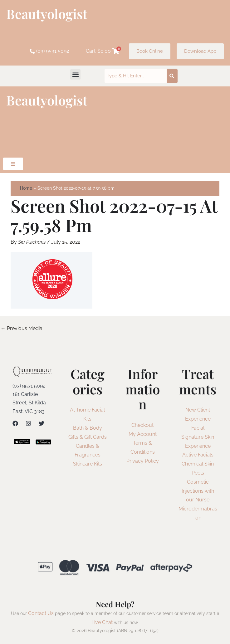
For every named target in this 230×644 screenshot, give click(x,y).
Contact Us (41, 613)
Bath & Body (87, 428)
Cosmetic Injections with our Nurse (198, 491)
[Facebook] (15, 423)
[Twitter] (41, 423)
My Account (143, 434)
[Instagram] (28, 423)
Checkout (142, 425)
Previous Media (21, 328)
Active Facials (197, 455)
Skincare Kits (87, 464)
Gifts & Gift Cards (87, 437)
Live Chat (102, 622)
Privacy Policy (142, 461)
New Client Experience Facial (198, 419)
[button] (75, 74)
